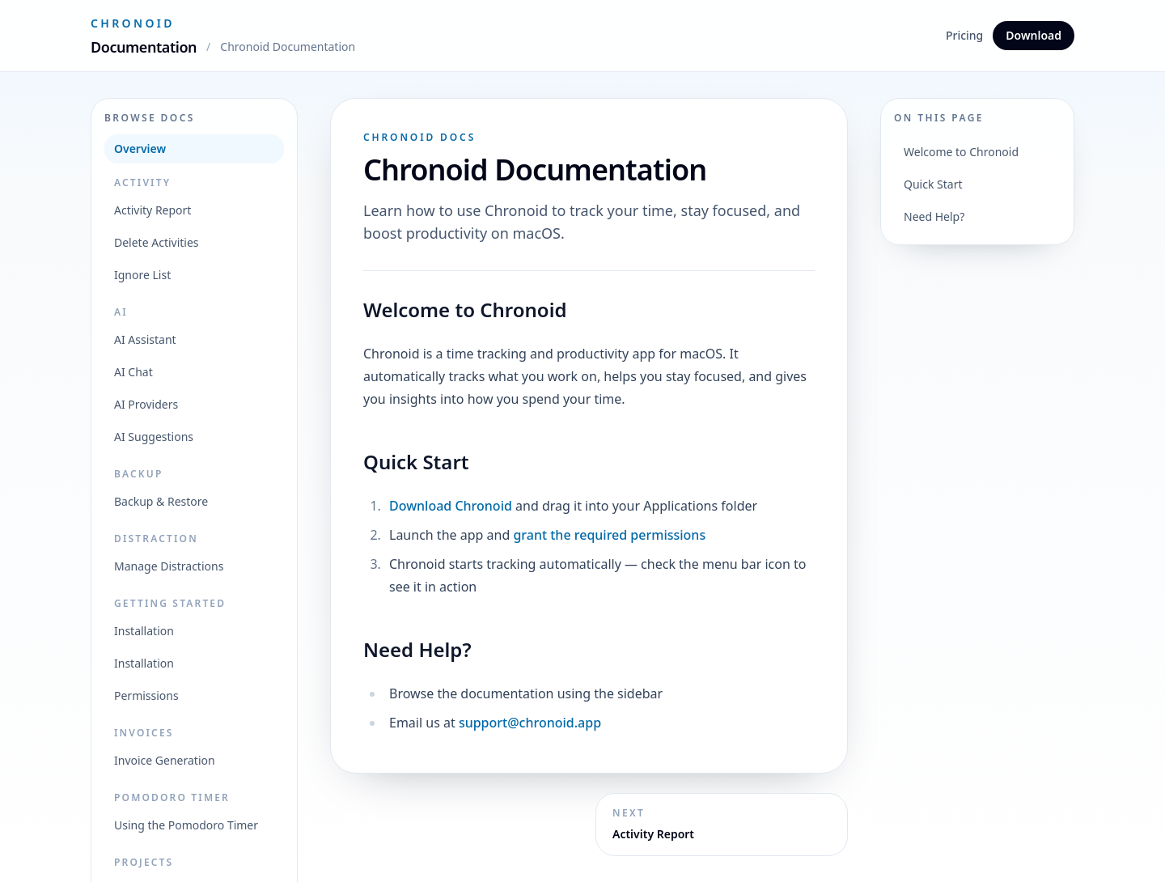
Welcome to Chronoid (961, 151)
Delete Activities (156, 242)
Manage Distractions (168, 566)
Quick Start (933, 184)
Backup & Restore (161, 501)
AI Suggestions (153, 436)
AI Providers (146, 404)
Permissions (146, 695)
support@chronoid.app (530, 722)
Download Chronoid (450, 506)
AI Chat (133, 372)
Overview (140, 148)
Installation (144, 630)
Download (1033, 35)
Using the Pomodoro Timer (186, 825)
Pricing (964, 35)
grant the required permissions (609, 535)
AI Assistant (145, 339)
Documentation (144, 47)
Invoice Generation (164, 760)
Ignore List (142, 274)
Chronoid (133, 23)
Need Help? (934, 216)
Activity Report (152, 210)
